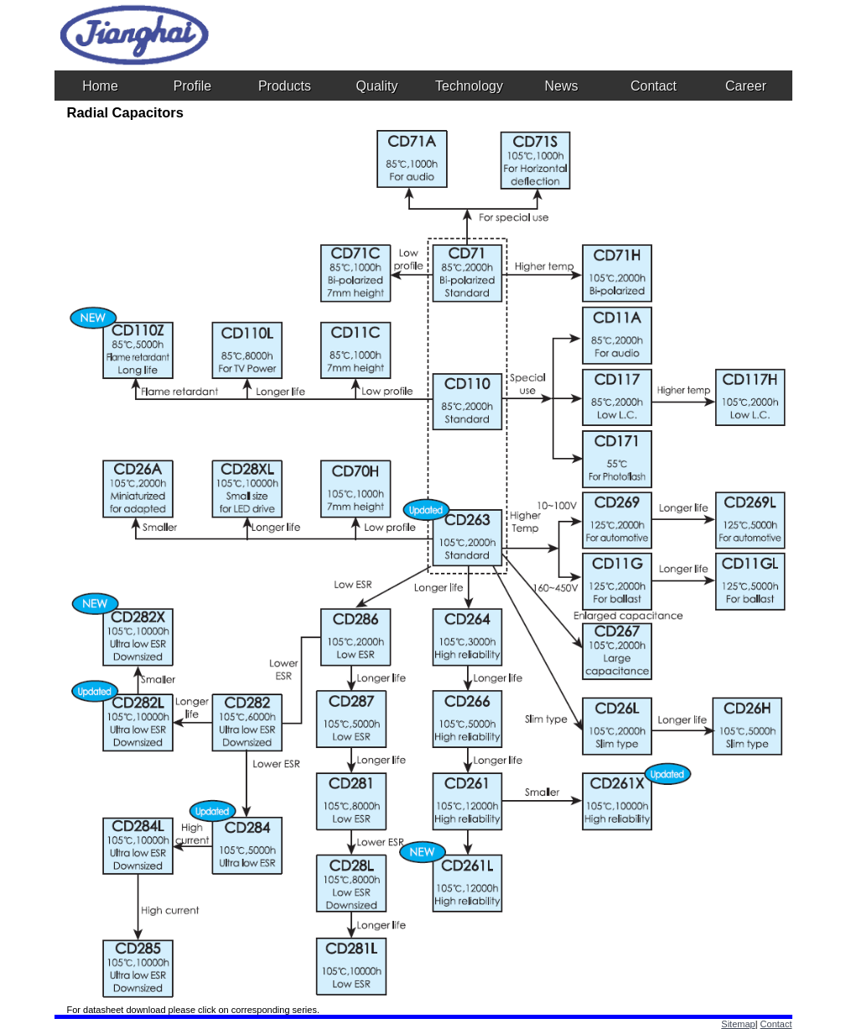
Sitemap (738, 1024)
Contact (776, 1024)
